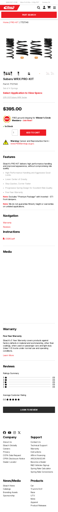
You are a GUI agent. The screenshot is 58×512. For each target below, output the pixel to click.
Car (32, 486)
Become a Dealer (38, 462)
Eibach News (9, 486)
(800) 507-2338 (11, 2)
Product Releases (38, 505)
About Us (7, 442)
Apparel (34, 502)
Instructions (36, 452)
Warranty (7, 222)
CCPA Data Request (12, 455)
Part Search (29, 15)
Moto (33, 499)
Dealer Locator (9, 462)
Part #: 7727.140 (10, 84)
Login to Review (29, 410)
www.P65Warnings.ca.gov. (22, 143)
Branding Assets (10, 492)
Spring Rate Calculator (41, 468)
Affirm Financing (38, 455)
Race (33, 492)
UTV (33, 495)
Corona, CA (46, 2)
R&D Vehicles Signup (40, 465)
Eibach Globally (10, 445)
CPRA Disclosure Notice (14, 458)
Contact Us (36, 442)
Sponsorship (9, 495)
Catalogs (7, 489)
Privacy (6, 452)
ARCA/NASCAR (38, 458)
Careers (6, 449)
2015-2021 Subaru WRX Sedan (15, 97)
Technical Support (39, 445)
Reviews (6, 227)
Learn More (8, 355)
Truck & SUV (37, 489)
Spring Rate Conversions (42, 472)
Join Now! (27, 120)
